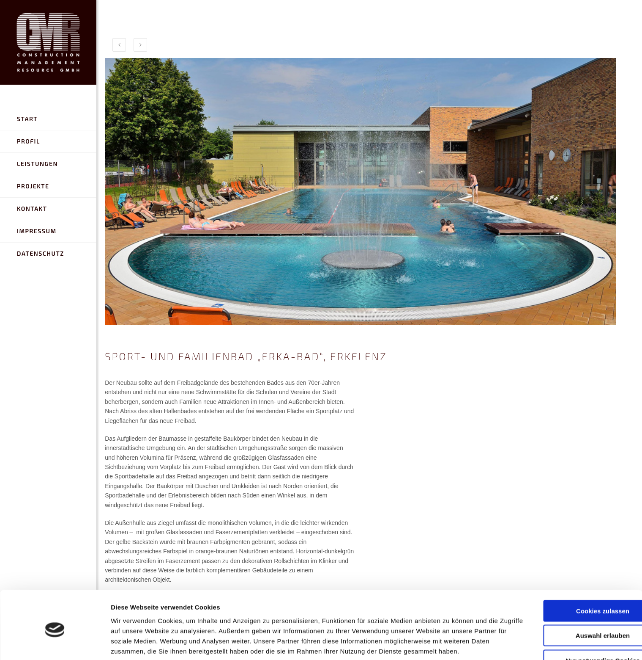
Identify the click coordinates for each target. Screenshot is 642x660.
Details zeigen (449, 643)
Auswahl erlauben (571, 590)
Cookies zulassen (571, 565)
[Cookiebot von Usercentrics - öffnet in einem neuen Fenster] (55, 643)
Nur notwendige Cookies (571, 615)
